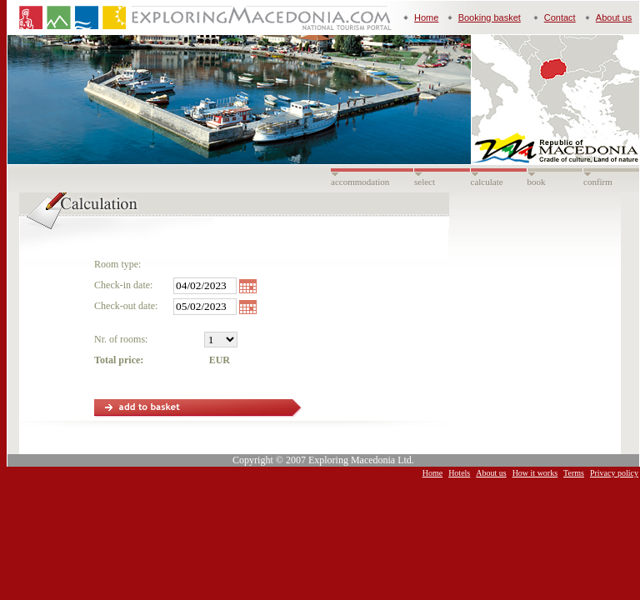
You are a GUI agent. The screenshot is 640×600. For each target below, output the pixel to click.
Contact (560, 17)
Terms (573, 473)
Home (426, 17)
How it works (535, 473)
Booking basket (489, 17)
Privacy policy (614, 473)
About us (614, 17)
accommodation (360, 182)
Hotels (459, 473)
